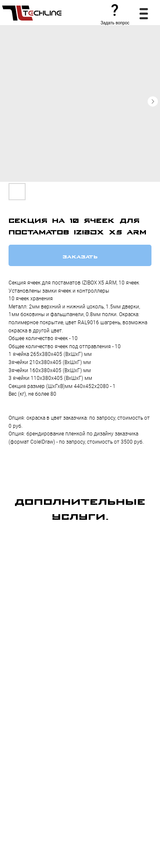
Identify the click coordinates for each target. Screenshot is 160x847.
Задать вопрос (115, 23)
